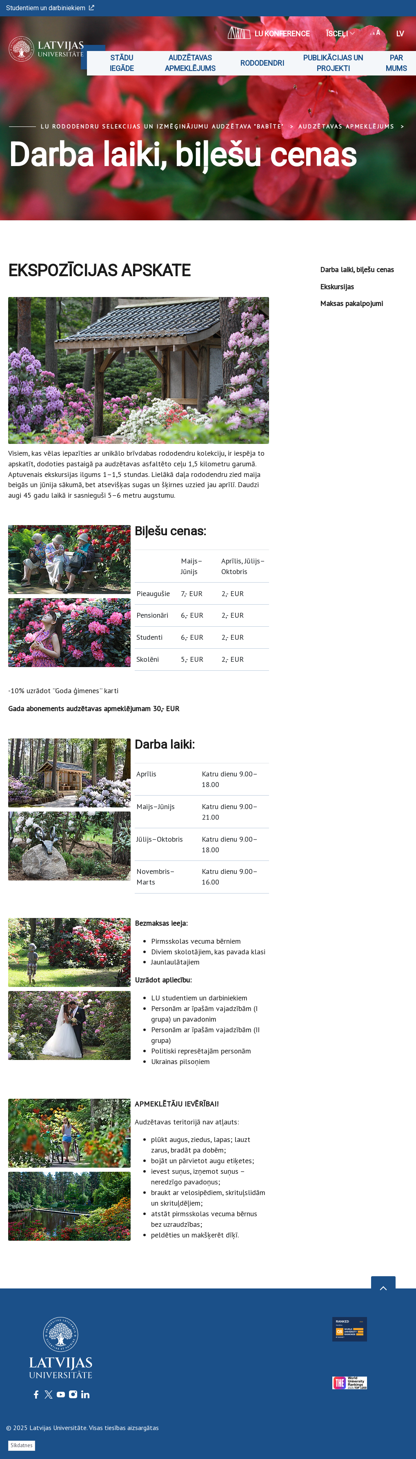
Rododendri (262, 63)
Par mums (396, 63)
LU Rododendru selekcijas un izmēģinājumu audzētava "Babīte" (162, 126)
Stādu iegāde (121, 63)
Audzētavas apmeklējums (190, 63)
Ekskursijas (337, 286)
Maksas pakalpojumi (351, 303)
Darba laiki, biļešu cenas (357, 269)
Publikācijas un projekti (333, 63)
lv (400, 33)
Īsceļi (340, 33)
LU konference (269, 32)
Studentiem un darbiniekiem (50, 8)
